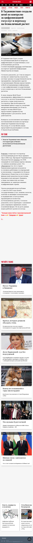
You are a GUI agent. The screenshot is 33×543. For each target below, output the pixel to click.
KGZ (6, 5)
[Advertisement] (16, 243)
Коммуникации (20, 28)
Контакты (4, 538)
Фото (21, 8)
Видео (16, 8)
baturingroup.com (16, 541)
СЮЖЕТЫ (27, 8)
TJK (9, 5)
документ (18, 67)
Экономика (4, 30)
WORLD (21, 5)
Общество (13, 28)
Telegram (12, 215)
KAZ (2, 5)
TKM (13, 5)
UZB (17, 5)
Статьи (10, 8)
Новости (4, 8)
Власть (9, 30)
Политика (15, 30)
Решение (4, 154)
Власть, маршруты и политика (9, 506)
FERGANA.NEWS (17, 2)
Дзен (21, 215)
